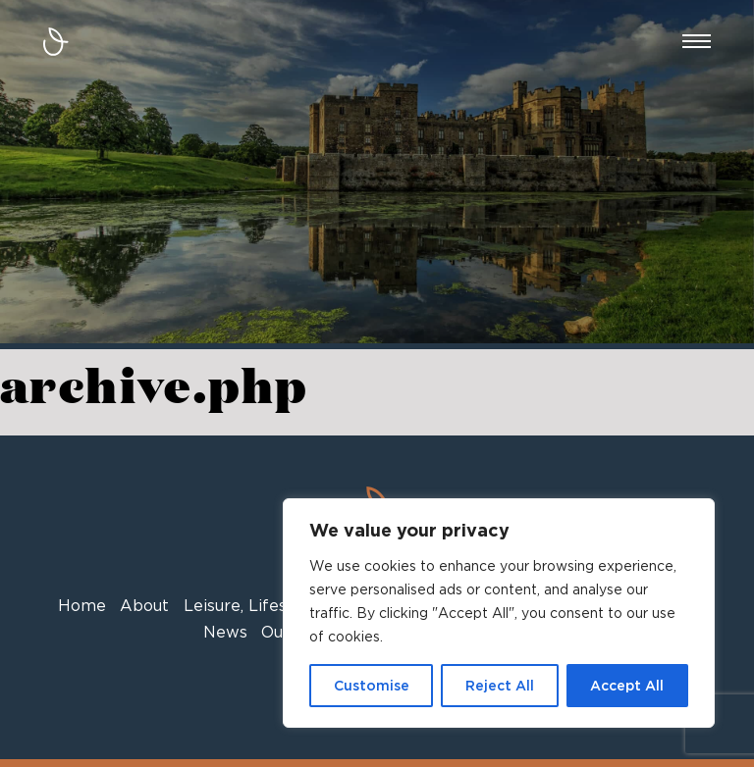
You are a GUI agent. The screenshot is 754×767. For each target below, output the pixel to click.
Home (82, 605)
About (144, 605)
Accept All (627, 685)
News (225, 632)
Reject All (499, 685)
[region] (499, 613)
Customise (371, 685)
